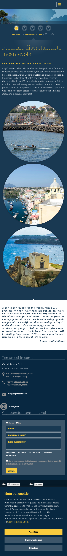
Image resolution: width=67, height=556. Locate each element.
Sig (18, 408)
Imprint (61, 478)
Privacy (61, 481)
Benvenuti (17, 20)
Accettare (33, 531)
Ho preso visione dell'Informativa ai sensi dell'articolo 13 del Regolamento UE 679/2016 (33, 448)
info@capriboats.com (17, 379)
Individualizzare (33, 539)
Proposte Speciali (33, 20)
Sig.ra (10, 408)
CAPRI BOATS (18, 4)
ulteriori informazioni (18, 521)
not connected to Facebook (4, 470)
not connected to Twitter (31, 470)
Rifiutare (33, 547)
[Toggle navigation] (59, 4)
